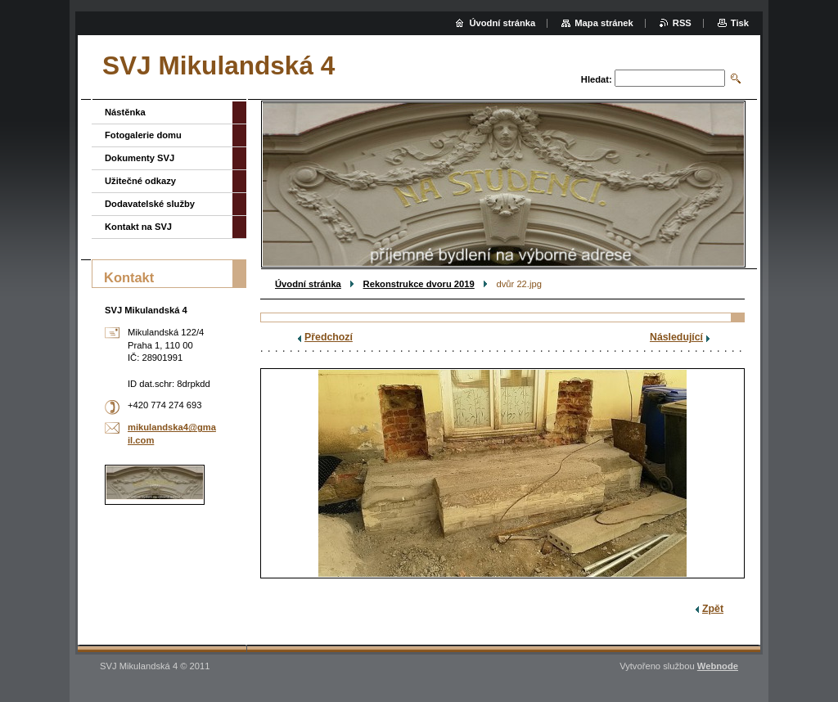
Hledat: (596, 79)
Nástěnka (125, 112)
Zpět (712, 608)
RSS (682, 23)
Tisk (740, 23)
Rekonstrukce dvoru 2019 (419, 284)
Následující (676, 337)
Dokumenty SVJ (139, 158)
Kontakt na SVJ (138, 227)
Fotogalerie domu (143, 135)
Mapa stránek (603, 23)
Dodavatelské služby (150, 204)
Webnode (717, 666)
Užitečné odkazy (140, 181)
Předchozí (328, 337)
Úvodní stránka (308, 284)
